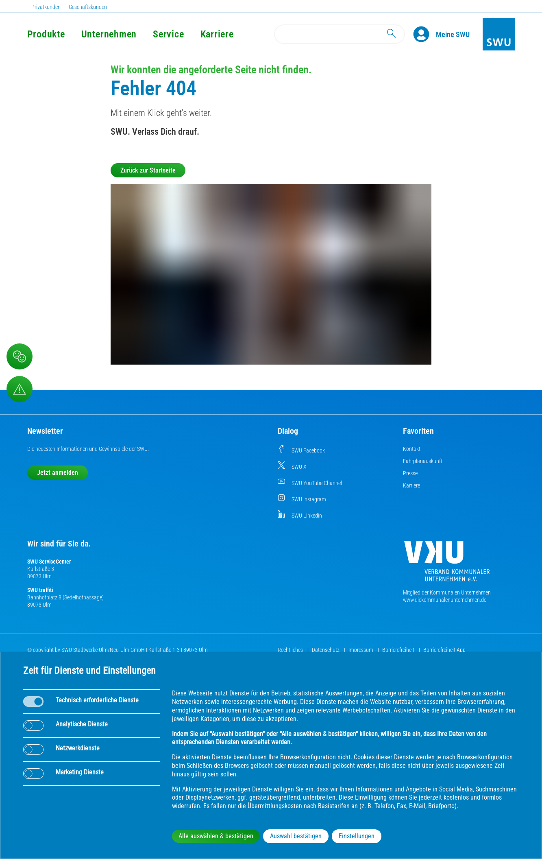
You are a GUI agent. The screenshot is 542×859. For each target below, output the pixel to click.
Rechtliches (291, 650)
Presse (410, 473)
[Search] (339, 34)
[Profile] (424, 34)
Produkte (46, 34)
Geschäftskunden (88, 7)
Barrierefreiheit (399, 650)
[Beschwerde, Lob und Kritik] (20, 356)
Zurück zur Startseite (148, 170)
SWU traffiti (40, 590)
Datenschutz (326, 650)
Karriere (217, 34)
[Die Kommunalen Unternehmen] (447, 564)
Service (168, 34)
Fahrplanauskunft (422, 461)
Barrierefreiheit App (444, 650)
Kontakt (411, 449)
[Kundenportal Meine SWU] (453, 34)
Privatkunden (46, 7)
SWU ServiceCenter (49, 561)
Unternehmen (109, 34)
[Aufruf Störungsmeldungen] (20, 389)
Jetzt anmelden (57, 472)
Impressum (361, 650)
